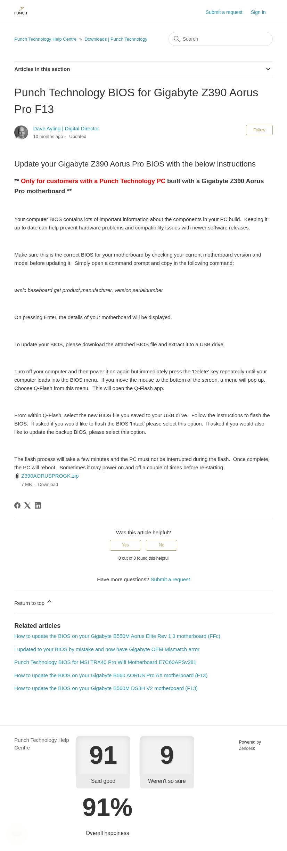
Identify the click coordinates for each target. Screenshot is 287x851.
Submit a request (224, 12)
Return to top (33, 602)
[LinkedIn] (38, 505)
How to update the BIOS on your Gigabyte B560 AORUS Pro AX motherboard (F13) (110, 675)
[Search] (221, 39)
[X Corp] (27, 505)
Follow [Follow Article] (259, 130)
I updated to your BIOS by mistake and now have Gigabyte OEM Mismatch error (106, 649)
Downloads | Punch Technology (115, 39)
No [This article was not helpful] (161, 545)
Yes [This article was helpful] (125, 545)
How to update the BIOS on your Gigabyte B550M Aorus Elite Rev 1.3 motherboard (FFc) (117, 636)
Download (48, 484)
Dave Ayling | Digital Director (66, 128)
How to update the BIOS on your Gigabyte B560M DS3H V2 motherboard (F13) (106, 688)
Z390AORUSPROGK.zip (50, 476)
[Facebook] (17, 505)
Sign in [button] (258, 12)
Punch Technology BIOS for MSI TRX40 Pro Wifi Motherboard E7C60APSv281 (105, 662)
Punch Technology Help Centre (45, 39)
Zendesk (247, 748)
